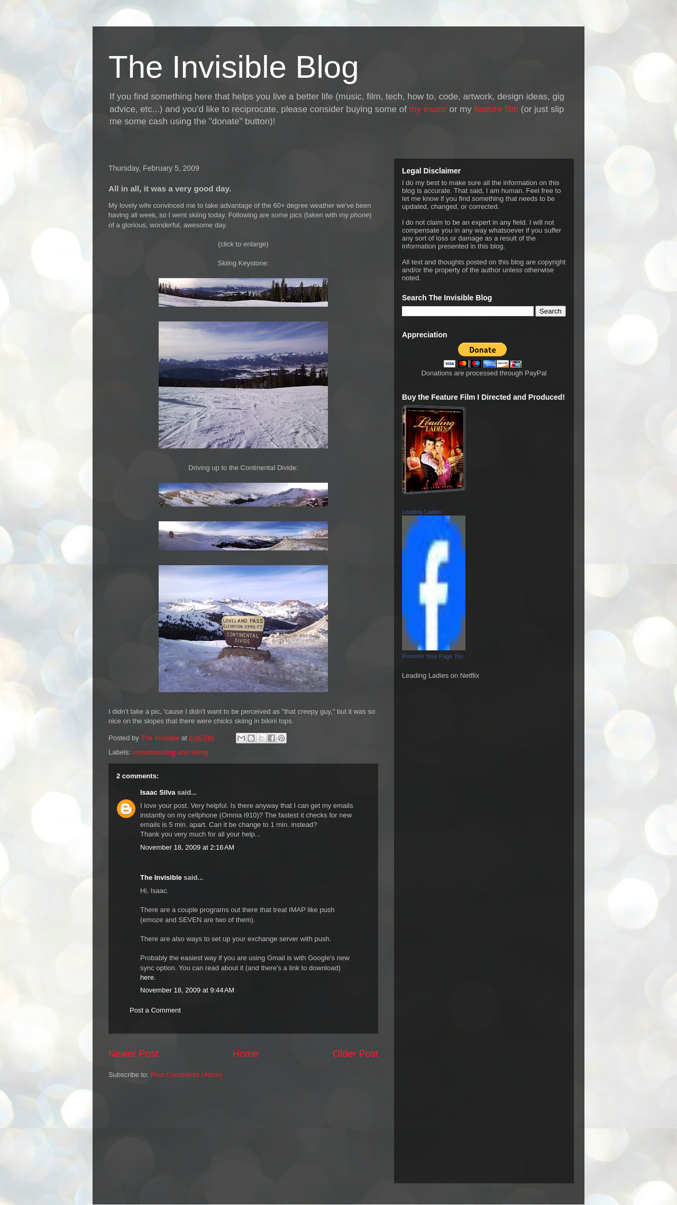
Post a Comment (155, 1010)
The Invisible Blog (233, 67)
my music (428, 109)
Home (246, 1053)
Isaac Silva (158, 792)
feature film (496, 109)
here (147, 977)
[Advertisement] (156, 1135)
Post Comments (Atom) (186, 1075)
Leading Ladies (422, 512)
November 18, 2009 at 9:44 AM (187, 990)
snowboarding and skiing (170, 752)
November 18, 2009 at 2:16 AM (187, 847)
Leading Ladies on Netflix (440, 675)
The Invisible (161, 877)
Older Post (355, 1053)
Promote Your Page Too (432, 656)
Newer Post (133, 1053)
